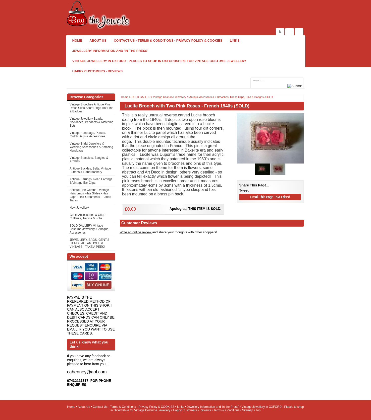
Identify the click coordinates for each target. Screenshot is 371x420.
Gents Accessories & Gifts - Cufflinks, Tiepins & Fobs (88, 216)
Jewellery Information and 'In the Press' (110, 51)
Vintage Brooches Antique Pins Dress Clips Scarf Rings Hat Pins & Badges (91, 108)
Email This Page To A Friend (270, 197)
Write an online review (136, 232)
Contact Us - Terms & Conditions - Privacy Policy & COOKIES (168, 40)
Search (299, 31)
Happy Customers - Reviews (97, 71)
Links (234, 40)
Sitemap (247, 410)
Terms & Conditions (226, 410)
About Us (98, 40)
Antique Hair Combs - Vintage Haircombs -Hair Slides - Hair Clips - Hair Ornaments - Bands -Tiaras (91, 195)
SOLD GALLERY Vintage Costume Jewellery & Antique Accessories (89, 229)
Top (258, 410)
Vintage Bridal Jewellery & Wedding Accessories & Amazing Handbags (91, 147)
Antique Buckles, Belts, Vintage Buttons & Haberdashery (90, 170)
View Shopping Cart (289, 31)
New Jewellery (79, 207)
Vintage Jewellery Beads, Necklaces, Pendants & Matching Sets (91, 122)
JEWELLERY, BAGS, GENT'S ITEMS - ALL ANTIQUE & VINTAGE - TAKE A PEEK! (89, 243)
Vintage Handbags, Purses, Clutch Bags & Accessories (88, 134)
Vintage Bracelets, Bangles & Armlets (89, 159)
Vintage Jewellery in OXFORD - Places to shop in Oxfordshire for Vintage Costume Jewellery (159, 61)
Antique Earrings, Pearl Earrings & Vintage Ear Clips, (91, 180)
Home (77, 40)
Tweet (244, 190)
